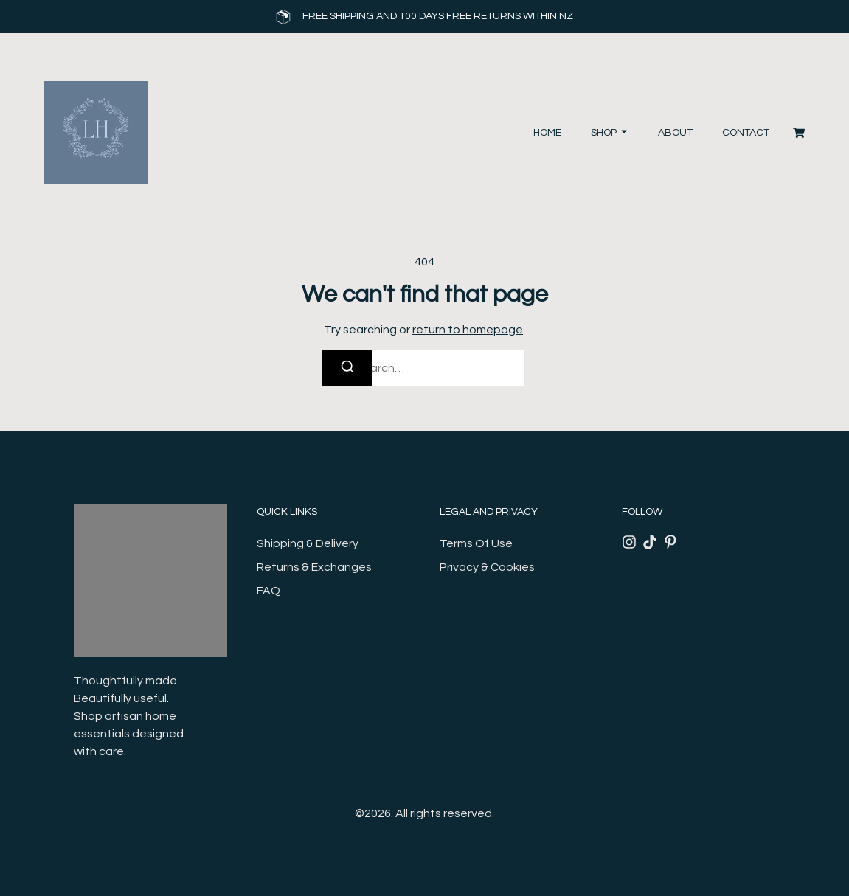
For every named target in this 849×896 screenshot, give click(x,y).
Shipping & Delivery (307, 543)
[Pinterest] (670, 542)
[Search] (347, 368)
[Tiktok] (649, 542)
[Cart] (799, 133)
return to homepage (467, 330)
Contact (745, 133)
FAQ (268, 591)
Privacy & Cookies (487, 567)
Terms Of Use (476, 543)
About (675, 133)
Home (547, 133)
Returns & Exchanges (314, 567)
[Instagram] (629, 542)
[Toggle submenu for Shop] (622, 133)
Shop (604, 133)
